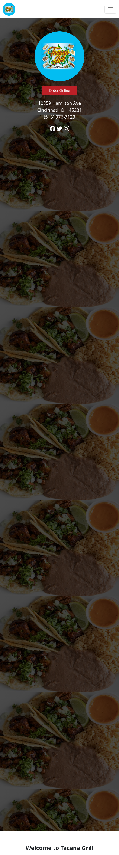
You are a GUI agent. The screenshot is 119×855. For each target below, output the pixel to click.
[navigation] (59, 9)
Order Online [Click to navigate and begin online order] (59, 90)
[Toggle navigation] (110, 9)
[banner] (59, 424)
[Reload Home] (9, 9)
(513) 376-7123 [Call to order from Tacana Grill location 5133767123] (59, 117)
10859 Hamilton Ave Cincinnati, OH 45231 (59, 110)
